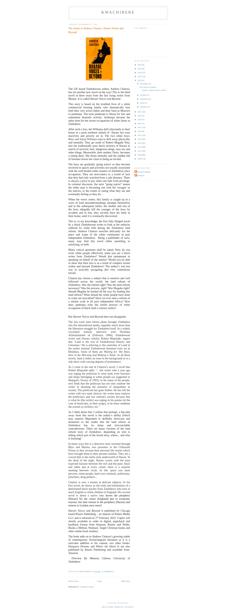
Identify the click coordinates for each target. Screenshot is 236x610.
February (144, 107)
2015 (140, 135)
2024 (140, 72)
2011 (140, 151)
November (144, 84)
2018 (140, 123)
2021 (140, 112)
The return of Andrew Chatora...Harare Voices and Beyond (95, 30)
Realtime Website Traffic (118, 607)
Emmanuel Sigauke (143, 172)
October (143, 95)
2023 (140, 76)
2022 (140, 80)
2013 (140, 143)
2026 (140, 65)
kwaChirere (118, 12)
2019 (140, 119)
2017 (140, 127)
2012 (140, 147)
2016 (140, 131)
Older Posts (125, 581)
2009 (140, 159)
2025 (140, 68)
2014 (140, 139)
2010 (140, 155)
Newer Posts (73, 581)
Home (99, 581)
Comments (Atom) (86, 587)
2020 (140, 115)
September (144, 99)
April (142, 103)
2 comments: (108, 571)
